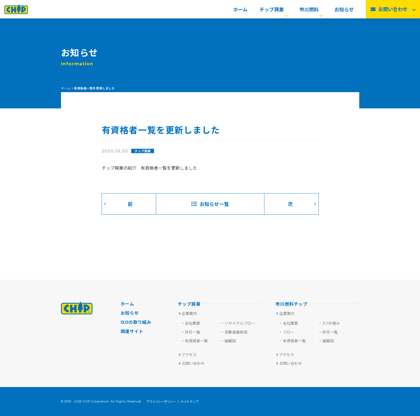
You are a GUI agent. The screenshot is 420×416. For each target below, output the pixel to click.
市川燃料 (311, 10)
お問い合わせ (191, 363)
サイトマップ (189, 401)
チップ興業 (274, 10)
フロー (288, 332)
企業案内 (187, 313)
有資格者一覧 (196, 341)
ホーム (240, 10)
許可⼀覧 (192, 332)
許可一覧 (330, 332)
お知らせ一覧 (210, 203)
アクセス (187, 354)
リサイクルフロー (240, 323)
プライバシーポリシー (161, 401)
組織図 (230, 341)
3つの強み (331, 323)
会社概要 (192, 323)
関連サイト (132, 331)
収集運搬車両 (236, 332)
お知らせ (344, 10)
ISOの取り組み (136, 322)
